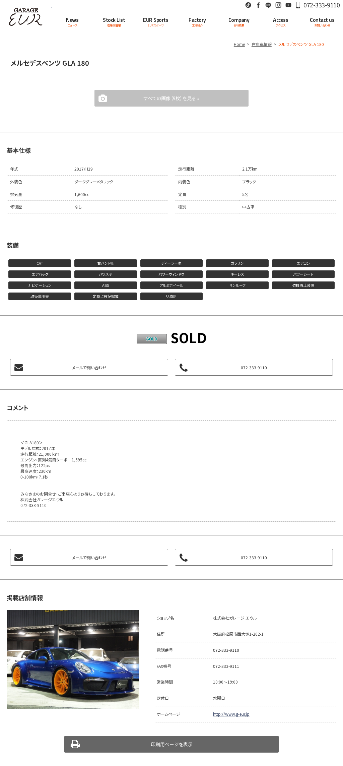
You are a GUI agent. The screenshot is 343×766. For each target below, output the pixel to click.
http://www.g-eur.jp (231, 714)
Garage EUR (26, 17)
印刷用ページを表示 (172, 744)
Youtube (288, 5)
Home (239, 44)
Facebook (258, 5)
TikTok (248, 5)
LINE (268, 5)
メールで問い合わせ (89, 367)
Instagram (278, 5)
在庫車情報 (262, 44)
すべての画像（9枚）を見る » (171, 98)
